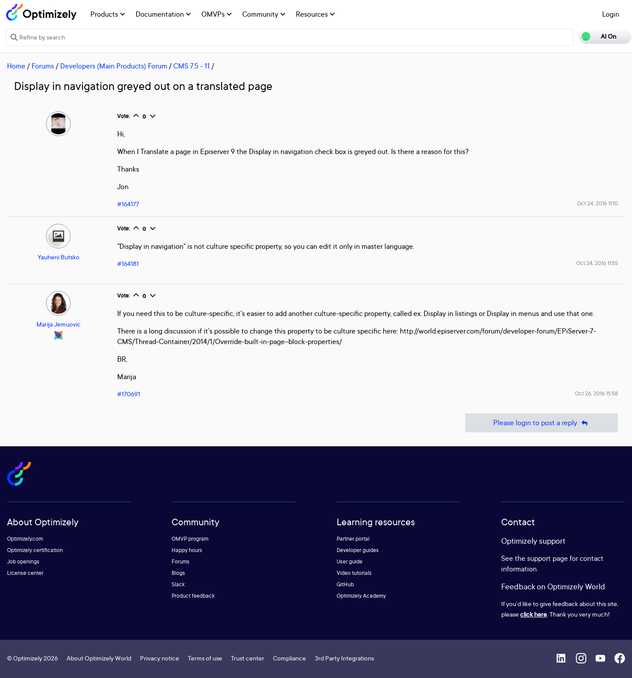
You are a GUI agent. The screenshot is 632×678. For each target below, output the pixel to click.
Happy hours (187, 550)
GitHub (345, 584)
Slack (178, 584)
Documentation (163, 14)
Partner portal (353, 538)
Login (610, 14)
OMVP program (190, 538)
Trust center (247, 658)
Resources (315, 14)
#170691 (128, 394)
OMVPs (216, 14)
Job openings (23, 561)
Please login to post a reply (541, 423)
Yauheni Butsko (58, 257)
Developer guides (358, 550)
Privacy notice (159, 658)
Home (16, 66)
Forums (43, 66)
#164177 (128, 204)
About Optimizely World (99, 658)
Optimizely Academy (361, 595)
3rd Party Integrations (344, 658)
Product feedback (193, 595)
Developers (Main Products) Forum (113, 66)
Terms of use (205, 658)
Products (107, 14)
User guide (350, 561)
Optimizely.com (25, 538)
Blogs (178, 573)
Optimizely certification (35, 550)
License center (25, 573)
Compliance (289, 658)
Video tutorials (354, 573)
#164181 (128, 263)
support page (547, 558)
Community (263, 14)
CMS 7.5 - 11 (191, 66)
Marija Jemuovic (58, 324)
